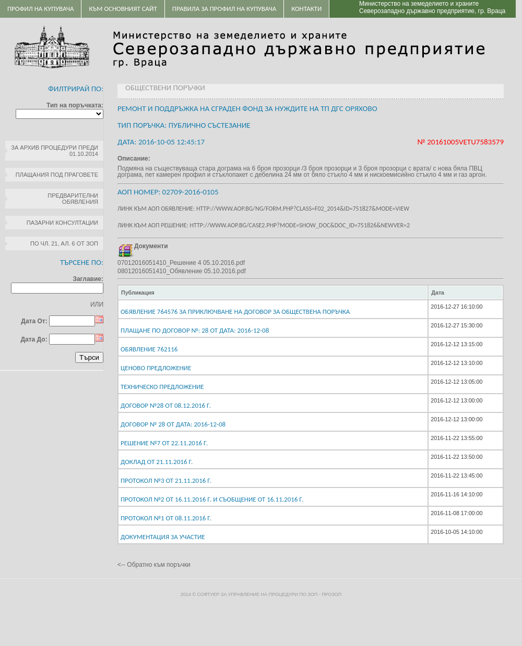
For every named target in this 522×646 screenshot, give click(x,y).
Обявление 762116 (149, 349)
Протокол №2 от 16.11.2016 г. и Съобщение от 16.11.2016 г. (212, 499)
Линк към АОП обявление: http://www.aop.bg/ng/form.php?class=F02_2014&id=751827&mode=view (263, 208)
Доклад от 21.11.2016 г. (157, 462)
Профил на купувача (40, 9)
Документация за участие (163, 537)
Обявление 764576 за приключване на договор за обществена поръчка (235, 311)
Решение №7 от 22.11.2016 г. (164, 443)
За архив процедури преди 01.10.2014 (54, 150)
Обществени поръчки (165, 87)
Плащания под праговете (57, 175)
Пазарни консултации (62, 223)
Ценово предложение (156, 368)
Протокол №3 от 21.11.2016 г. (166, 480)
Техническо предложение (162, 387)
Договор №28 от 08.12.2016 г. (166, 405)
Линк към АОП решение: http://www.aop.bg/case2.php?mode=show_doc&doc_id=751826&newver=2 (263, 225)
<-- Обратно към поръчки (154, 564)
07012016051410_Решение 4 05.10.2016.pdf (181, 262)
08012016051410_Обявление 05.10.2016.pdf (181, 271)
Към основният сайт (123, 9)
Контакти (306, 9)
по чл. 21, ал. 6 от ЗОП (64, 243)
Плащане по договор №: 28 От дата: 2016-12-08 (195, 330)
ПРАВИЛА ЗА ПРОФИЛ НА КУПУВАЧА (224, 9)
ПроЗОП (331, 594)
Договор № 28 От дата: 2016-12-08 (173, 424)
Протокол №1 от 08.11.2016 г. (166, 518)
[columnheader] (273, 292)
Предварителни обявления (73, 198)
